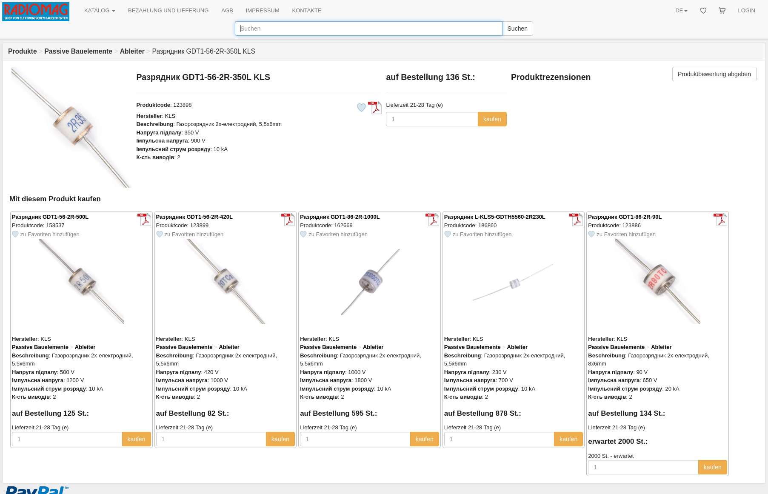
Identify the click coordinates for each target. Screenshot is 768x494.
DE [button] (681, 10)
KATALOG (99, 10)
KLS (170, 116)
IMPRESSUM (263, 10)
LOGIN (746, 10)
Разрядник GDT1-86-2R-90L (625, 217)
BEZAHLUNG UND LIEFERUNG (168, 10)
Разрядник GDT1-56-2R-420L (194, 217)
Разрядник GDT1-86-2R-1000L (340, 217)
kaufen (492, 119)
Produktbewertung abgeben (714, 74)
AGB (227, 10)
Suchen (518, 28)
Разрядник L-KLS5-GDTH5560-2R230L (494, 217)
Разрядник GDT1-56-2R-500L (50, 217)
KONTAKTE (307, 10)
